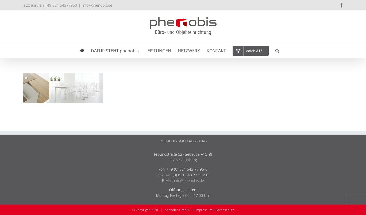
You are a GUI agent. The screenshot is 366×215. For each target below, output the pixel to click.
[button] (277, 50)
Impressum (203, 210)
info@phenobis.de (97, 5)
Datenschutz (225, 210)
